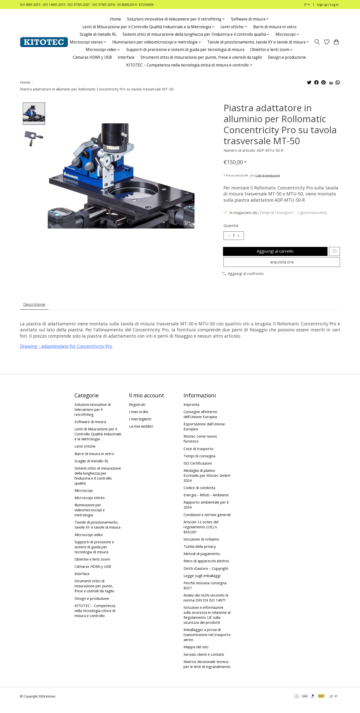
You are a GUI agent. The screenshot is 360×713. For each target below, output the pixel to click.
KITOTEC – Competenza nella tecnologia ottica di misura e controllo (94, 617)
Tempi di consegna (199, 462)
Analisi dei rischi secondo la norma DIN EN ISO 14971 (206, 605)
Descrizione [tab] (36, 311)
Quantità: (231, 225)
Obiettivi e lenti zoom (92, 566)
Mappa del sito (196, 654)
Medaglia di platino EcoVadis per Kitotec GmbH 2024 (207, 482)
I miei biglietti (140, 426)
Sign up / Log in (327, 4)
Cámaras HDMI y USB (92, 57)
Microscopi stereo (89, 504)
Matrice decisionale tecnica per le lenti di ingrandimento (207, 671)
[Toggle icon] (317, 41)
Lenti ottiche (85, 453)
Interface (126, 57)
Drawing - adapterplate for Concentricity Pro (66, 353)
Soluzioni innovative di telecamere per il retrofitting (92, 416)
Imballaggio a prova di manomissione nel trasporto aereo (207, 641)
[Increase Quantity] (240, 236)
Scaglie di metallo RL (98, 34)
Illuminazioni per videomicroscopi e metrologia (89, 517)
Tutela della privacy (200, 553)
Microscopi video (88, 541)
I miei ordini (138, 418)
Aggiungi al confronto (243, 278)
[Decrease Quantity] (229, 236)
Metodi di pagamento (202, 560)
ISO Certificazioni (198, 470)
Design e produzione (287, 57)
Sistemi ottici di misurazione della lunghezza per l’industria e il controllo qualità (97, 483)
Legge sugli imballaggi (202, 582)
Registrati (137, 411)
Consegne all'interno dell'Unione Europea (200, 421)
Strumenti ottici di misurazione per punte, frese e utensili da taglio (201, 57)
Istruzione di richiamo (201, 546)
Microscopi (83, 497)
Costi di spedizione (267, 175)
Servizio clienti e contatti (204, 661)
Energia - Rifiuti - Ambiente (206, 502)
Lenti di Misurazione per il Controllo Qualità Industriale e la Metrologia (97, 441)
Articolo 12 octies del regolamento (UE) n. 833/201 (201, 533)
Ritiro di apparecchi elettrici (206, 568)
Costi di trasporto (199, 455)
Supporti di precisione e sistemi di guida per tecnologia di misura (185, 49)
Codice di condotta (199, 494)
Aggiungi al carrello (274, 253)
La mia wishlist (141, 433)
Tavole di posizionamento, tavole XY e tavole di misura (97, 532)
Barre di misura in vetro (274, 26)
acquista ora (281, 266)
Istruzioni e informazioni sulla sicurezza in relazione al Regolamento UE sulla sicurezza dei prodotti (207, 622)
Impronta (191, 411)
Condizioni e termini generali (207, 521)
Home (115, 19)
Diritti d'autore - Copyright (206, 575)
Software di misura (90, 428)
